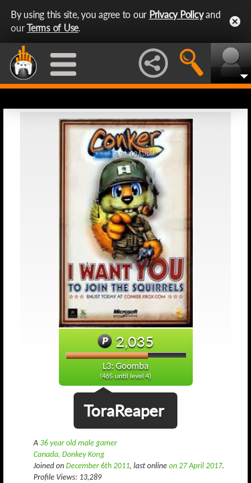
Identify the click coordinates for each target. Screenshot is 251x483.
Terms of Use (52, 28)
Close (235, 21)
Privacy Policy (176, 14)
